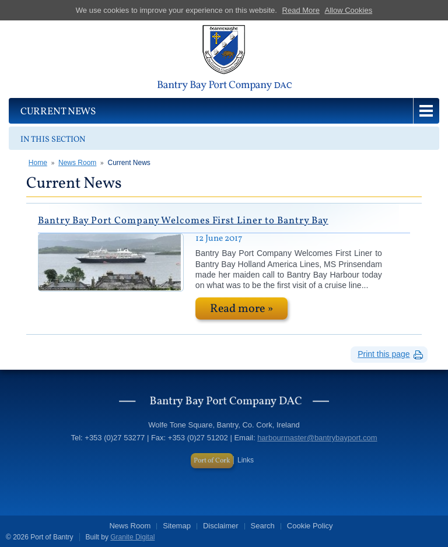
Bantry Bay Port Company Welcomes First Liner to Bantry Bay (183, 220)
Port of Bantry (224, 59)
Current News (128, 163)
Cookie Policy (310, 525)
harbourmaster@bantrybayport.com (317, 437)
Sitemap (177, 525)
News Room (77, 163)
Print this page (384, 354)
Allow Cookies (349, 10)
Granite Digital (132, 537)
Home (38, 163)
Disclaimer (221, 525)
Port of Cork (212, 460)
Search (263, 525)
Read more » (241, 309)
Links (245, 460)
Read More (301, 10)
